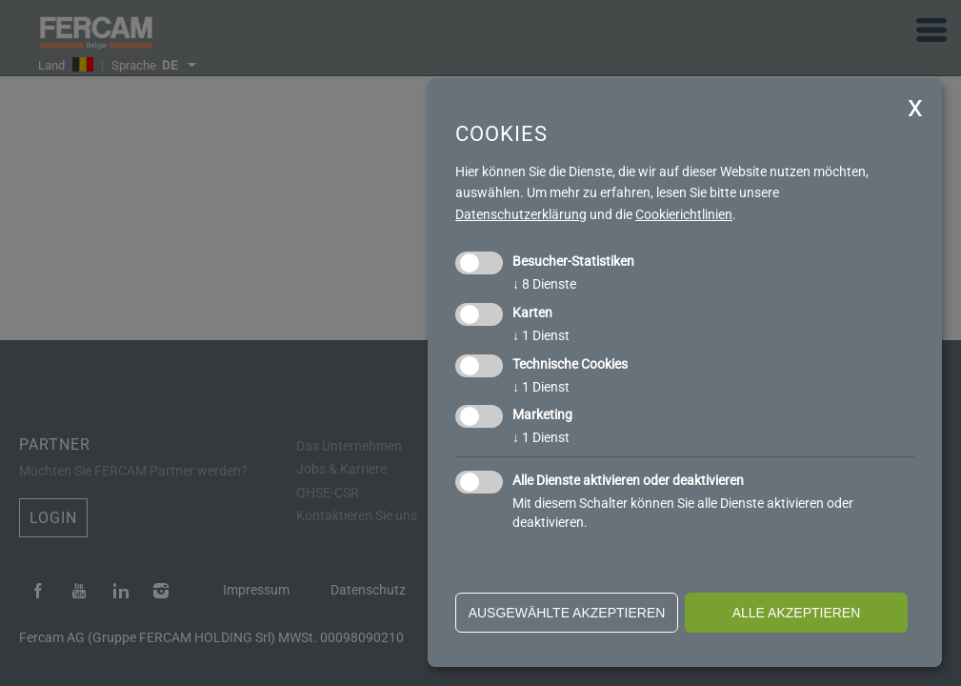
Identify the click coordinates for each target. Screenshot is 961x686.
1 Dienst (541, 335)
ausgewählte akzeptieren (567, 612)
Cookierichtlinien (683, 214)
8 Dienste (544, 284)
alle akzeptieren (796, 612)
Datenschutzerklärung (521, 214)
